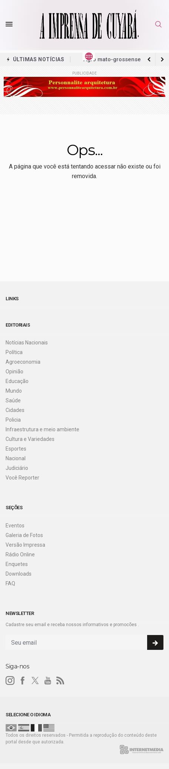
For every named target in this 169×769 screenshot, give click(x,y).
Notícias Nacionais (27, 343)
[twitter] (35, 680)
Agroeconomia (23, 362)
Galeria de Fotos (24, 535)
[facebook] (22, 680)
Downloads (19, 574)
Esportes (16, 449)
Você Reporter (22, 478)
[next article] (149, 59)
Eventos (15, 526)
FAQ (10, 583)
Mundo (14, 391)
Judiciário (17, 468)
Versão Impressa (25, 545)
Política (14, 352)
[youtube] (47, 680)
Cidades (15, 410)
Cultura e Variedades (30, 439)
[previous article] (162, 59)
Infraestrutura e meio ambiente (42, 429)
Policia (13, 420)
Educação (17, 381)
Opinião (14, 371)
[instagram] (10, 680)
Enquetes (17, 564)
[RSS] (60, 680)
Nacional (16, 458)
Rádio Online (20, 554)
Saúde (13, 400)
